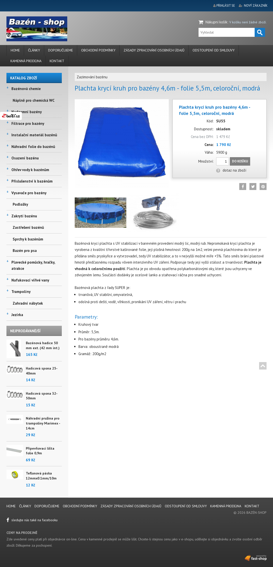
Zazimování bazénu (92, 77)
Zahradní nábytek (28, 303)
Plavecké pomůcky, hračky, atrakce (33, 265)
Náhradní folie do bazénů (33, 146)
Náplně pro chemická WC (34, 100)
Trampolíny (21, 291)
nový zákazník (256, 5)
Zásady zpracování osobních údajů (154, 50)
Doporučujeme (60, 50)
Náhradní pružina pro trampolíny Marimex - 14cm (43, 423)
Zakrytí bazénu (24, 216)
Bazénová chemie (26, 88)
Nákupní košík (216, 22)
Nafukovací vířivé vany (30, 280)
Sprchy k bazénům (28, 239)
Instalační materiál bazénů (34, 135)
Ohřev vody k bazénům (30, 169)
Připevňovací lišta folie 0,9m (40, 451)
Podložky (20, 204)
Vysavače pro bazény (28, 192)
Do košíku (240, 161)
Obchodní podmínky (98, 50)
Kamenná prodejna (25, 61)
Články (34, 50)
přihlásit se (225, 5)
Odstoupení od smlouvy (214, 50)
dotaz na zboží (231, 170)
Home (15, 50)
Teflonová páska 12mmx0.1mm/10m (41, 475)
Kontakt (57, 61)
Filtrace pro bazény (27, 123)
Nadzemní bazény (26, 111)
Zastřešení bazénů (28, 227)
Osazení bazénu (25, 158)
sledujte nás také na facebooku (32, 520)
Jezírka (17, 314)
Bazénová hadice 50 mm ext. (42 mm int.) (43, 345)
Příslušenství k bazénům (32, 181)
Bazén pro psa (25, 250)
